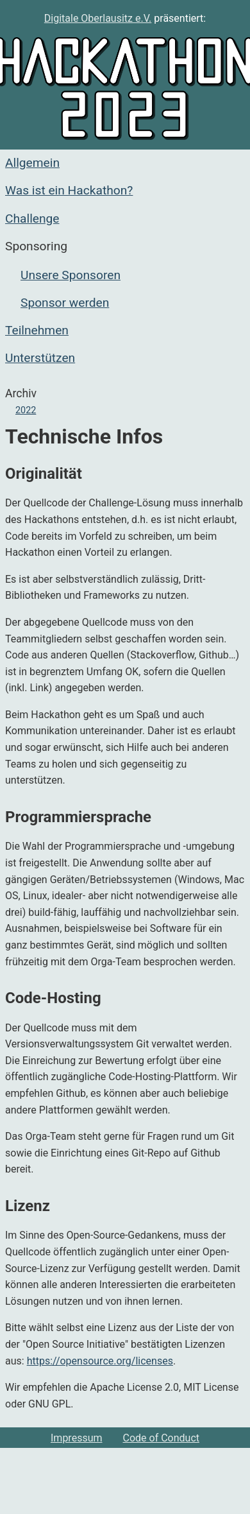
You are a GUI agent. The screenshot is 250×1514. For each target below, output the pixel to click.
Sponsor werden (65, 302)
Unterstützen (40, 357)
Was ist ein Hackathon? (69, 190)
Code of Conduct (161, 1438)
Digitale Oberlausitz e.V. (98, 18)
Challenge (32, 218)
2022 (25, 410)
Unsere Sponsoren (71, 275)
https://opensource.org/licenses (100, 1361)
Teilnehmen (37, 330)
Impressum (77, 1438)
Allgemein (32, 162)
